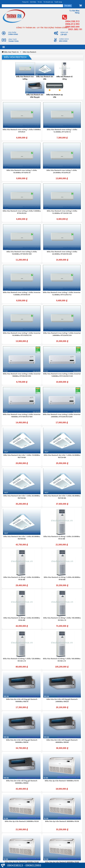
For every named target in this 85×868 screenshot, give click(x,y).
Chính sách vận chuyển (16, 846)
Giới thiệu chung (13, 736)
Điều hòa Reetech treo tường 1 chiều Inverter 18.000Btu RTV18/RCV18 (43, 219)
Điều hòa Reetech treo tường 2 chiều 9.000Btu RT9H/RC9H (43, 154)
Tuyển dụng (58, 2)
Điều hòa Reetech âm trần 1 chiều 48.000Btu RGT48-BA (43, 314)
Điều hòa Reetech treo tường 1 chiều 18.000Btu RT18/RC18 (71, 122)
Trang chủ (25, 2)
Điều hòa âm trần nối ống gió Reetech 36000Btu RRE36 (15, 442)
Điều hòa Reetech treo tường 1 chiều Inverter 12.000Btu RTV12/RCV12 (15, 219)
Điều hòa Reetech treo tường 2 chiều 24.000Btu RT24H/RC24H (43, 186)
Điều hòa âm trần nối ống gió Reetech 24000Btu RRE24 (71, 410)
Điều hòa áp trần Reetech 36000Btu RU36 (71, 475)
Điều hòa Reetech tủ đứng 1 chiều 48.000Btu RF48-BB (71, 346)
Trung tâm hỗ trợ (13, 739)
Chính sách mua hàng (15, 851)
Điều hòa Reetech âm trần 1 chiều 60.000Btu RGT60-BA (71, 314)
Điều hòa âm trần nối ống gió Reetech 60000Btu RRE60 (71, 442)
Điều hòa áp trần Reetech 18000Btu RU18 (15, 475)
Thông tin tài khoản (14, 843)
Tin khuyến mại (48, 2)
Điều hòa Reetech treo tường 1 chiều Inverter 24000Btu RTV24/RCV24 (71, 219)
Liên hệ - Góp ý (12, 744)
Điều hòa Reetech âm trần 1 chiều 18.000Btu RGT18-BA (43, 282)
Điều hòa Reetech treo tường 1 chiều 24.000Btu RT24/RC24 (15, 154)
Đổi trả (9, 854)
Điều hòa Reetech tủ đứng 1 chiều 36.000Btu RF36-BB (43, 346)
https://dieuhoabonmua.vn (13, 603)
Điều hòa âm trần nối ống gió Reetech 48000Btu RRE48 (44, 442)
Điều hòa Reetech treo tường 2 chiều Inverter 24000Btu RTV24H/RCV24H (15, 283)
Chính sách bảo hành (15, 848)
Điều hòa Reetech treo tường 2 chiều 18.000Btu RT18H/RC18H (15, 186)
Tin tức (40, 2)
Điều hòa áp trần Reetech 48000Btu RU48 (15, 506)
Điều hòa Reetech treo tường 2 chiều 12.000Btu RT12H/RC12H (71, 154)
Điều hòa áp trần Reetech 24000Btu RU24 (43, 475)
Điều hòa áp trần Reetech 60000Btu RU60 (43, 506)
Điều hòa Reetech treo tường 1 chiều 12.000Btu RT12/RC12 (43, 122)
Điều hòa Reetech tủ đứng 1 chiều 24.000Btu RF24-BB (15, 346)
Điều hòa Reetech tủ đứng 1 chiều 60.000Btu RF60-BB (15, 378)
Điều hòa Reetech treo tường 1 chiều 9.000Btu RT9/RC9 (15, 122)
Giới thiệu (33, 2)
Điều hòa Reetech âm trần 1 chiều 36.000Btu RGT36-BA (15, 314)
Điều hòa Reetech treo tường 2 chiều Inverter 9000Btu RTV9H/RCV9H (15, 251)
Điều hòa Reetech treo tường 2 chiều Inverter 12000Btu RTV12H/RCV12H (43, 251)
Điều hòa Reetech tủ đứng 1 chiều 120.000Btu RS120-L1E (71, 378)
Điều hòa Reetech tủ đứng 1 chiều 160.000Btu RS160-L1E (15, 410)
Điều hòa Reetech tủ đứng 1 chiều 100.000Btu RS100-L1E (43, 378)
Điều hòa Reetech (15, 57)
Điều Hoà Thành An (11, 52)
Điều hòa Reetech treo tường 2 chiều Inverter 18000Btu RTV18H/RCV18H (71, 251)
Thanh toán (11, 856)
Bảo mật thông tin (13, 840)
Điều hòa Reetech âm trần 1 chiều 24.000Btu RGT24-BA (71, 282)
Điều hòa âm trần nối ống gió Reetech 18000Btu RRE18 (43, 410)
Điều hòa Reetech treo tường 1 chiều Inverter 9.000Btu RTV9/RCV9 (71, 187)
